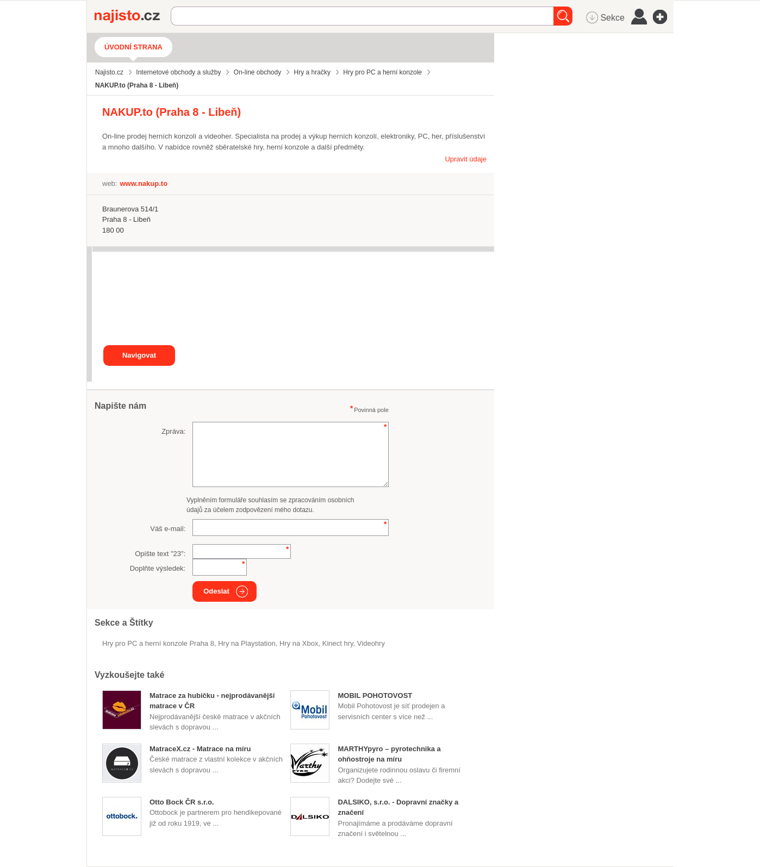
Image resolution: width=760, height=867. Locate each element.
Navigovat (139, 355)
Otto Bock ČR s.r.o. (181, 802)
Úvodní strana (133, 47)
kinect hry (337, 643)
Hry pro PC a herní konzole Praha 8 (158, 643)
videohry (371, 643)
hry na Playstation (247, 643)
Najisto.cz (133, 16)
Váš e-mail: (167, 529)
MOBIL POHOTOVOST (375, 695)
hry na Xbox (299, 643)
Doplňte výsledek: (158, 568)
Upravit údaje (466, 159)
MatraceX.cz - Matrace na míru (200, 749)
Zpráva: (173, 431)
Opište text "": (160, 554)
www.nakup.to (143, 183)
